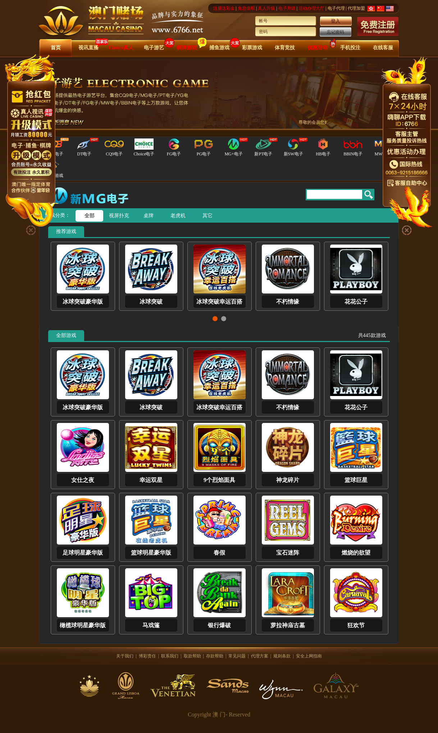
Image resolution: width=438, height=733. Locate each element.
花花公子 (356, 302)
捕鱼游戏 (219, 47)
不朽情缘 (287, 302)
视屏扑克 (119, 215)
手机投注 (350, 47)
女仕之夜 (82, 480)
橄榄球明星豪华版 (83, 625)
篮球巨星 (356, 480)
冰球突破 (151, 302)
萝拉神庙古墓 (287, 625)
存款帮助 (214, 656)
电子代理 (336, 8)
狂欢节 (356, 625)
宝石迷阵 (287, 553)
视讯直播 (88, 47)
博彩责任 (147, 656)
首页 (56, 47)
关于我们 (124, 656)
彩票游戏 (252, 47)
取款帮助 (192, 656)
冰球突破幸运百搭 (219, 302)
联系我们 (169, 656)
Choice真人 (121, 47)
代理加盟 (356, 8)
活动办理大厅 (311, 8)
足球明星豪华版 (83, 553)
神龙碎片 (287, 480)
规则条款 (282, 656)
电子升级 (287, 8)
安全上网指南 (309, 656)
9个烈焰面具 (219, 480)
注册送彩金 (224, 8)
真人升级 (266, 8)
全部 (90, 215)
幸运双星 (151, 480)
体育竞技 (285, 47)
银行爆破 (219, 625)
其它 (207, 215)
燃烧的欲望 (356, 553)
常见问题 (237, 656)
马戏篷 (151, 625)
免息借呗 (246, 8)
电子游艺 (154, 47)
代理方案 (259, 656)
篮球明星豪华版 (151, 553)
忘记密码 (335, 32)
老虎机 (178, 215)
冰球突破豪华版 (83, 302)
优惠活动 (317, 47)
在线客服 (383, 47)
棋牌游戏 (187, 47)
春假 (219, 553)
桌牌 (148, 215)
